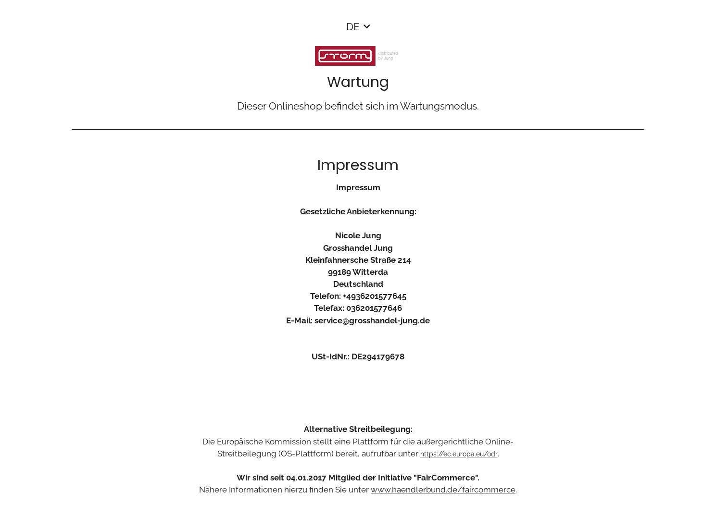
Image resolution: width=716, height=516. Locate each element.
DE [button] (353, 27)
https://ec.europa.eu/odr (459, 454)
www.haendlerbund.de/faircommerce (443, 489)
